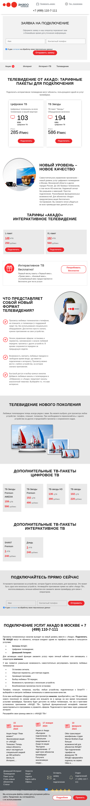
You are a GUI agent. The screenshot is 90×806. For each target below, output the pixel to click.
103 (22, 117)
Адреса (28, 776)
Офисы (28, 782)
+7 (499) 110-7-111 (45, 10)
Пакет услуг (8, 776)
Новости (29, 771)
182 (49, 238)
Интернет (27, 66)
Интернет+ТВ (45, 66)
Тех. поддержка (75, 4)
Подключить (26, 141)
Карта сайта (30, 779)
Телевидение (62, 66)
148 (7, 238)
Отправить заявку (45, 52)
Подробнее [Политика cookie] (62, 797)
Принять (80, 797)
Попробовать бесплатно (74, 269)
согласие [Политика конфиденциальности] (16, 49)
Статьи (6, 784)
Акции (8, 66)
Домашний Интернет (12, 771)
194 (60, 117)
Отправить (76, 603)
